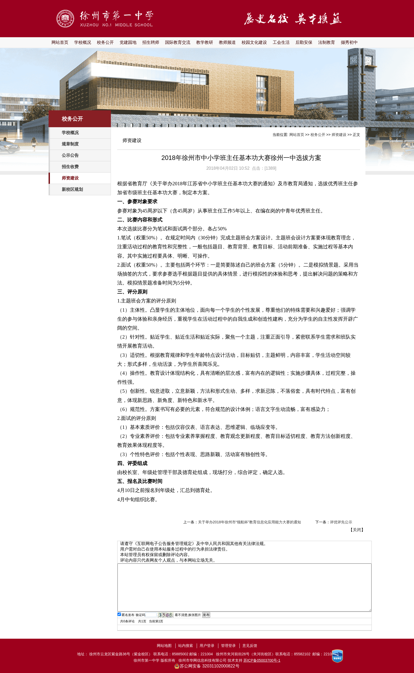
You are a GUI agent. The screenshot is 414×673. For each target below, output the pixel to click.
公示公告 (70, 155)
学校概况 (82, 42)
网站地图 (164, 645)
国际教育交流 (177, 42)
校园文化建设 (254, 42)
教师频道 (227, 42)
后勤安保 (303, 42)
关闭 (357, 530)
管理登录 (228, 645)
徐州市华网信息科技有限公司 (202, 660)
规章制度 (70, 144)
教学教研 (204, 42)
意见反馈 (249, 645)
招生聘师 (150, 42)
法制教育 (326, 42)
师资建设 (70, 178)
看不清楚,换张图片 (188, 615)
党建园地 (128, 42)
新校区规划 (72, 189)
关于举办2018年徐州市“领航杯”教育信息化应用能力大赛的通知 (249, 522)
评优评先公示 (341, 522)
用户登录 (207, 645)
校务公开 (105, 42)
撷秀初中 (349, 42)
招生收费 (70, 166)
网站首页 (59, 42)
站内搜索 (185, 645)
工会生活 (281, 42)
